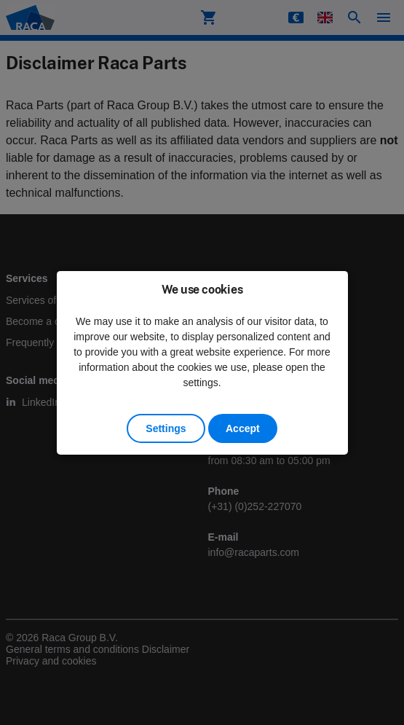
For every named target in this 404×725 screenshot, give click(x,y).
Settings (166, 428)
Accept (243, 428)
